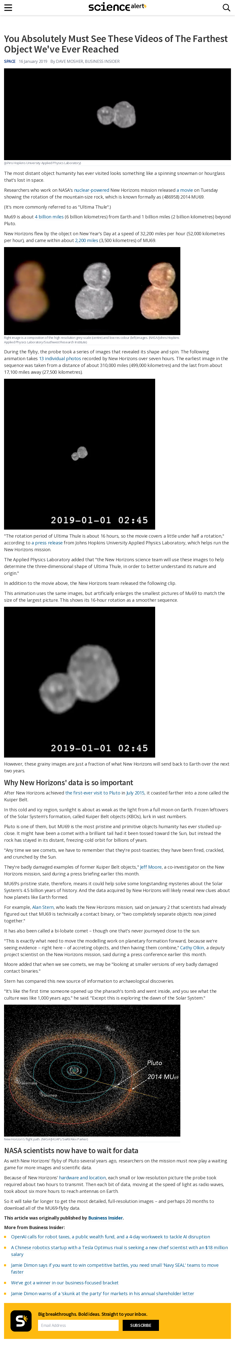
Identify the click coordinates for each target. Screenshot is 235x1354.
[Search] (226, 7)
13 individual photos (60, 358)
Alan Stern (43, 907)
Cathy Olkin (192, 948)
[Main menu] (8, 7)
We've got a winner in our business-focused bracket (65, 1283)
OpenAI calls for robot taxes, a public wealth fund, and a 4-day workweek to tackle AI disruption (110, 1237)
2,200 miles (86, 240)
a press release (47, 543)
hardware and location (82, 1178)
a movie (185, 190)
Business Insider (105, 1218)
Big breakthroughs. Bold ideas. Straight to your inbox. (92, 1314)
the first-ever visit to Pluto (92, 793)
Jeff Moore (151, 867)
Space (10, 61)
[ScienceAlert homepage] (118, 7)
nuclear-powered (91, 190)
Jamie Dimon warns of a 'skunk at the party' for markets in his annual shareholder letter (102, 1293)
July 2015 (135, 793)
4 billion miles (49, 217)
